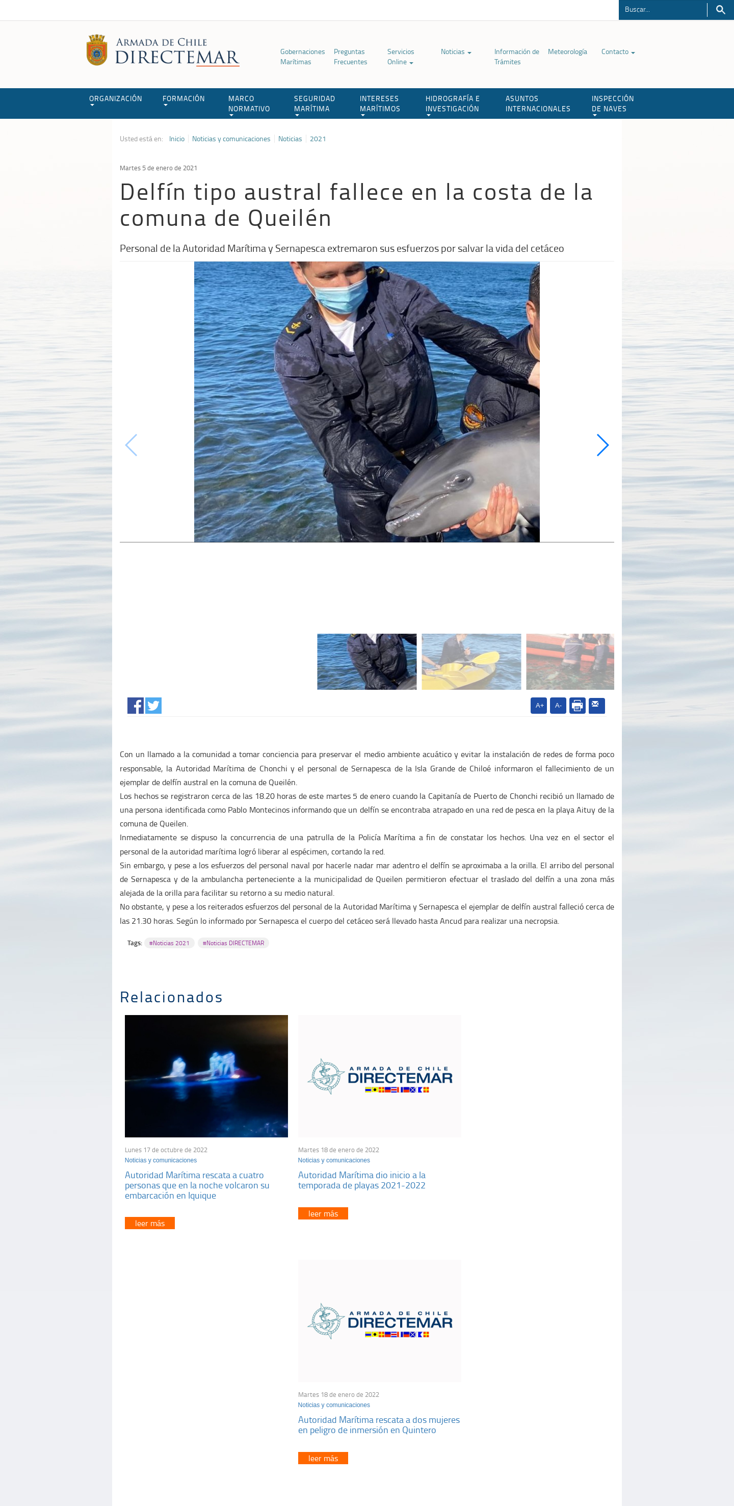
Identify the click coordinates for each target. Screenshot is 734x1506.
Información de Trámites (516, 56)
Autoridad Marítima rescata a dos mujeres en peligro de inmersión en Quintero (522, 1178)
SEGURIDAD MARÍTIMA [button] (314, 104)
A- (558, 705)
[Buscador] (663, 8)
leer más (150, 1216)
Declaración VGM (537, 1385)
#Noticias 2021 (169, 943)
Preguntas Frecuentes (351, 56)
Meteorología (567, 51)
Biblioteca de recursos (254, 1474)
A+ (540, 705)
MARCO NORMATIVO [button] (249, 104)
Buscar (720, 10)
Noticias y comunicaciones (231, 139)
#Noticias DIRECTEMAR (233, 943)
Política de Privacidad (186, 1474)
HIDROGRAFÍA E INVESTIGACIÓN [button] (453, 104)
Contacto (618, 51)
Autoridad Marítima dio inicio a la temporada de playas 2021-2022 (353, 1173)
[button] (602, 445)
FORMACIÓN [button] (184, 99)
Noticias (456, 51)
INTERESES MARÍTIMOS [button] (380, 104)
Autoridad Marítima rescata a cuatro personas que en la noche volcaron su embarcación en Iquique (197, 1178)
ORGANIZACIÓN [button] (115, 99)
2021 (318, 139)
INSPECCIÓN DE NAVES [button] (613, 104)
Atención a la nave (539, 1360)
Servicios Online (400, 56)
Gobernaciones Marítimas (302, 56)
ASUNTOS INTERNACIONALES (538, 103)
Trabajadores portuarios (547, 1373)
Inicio (177, 139)
